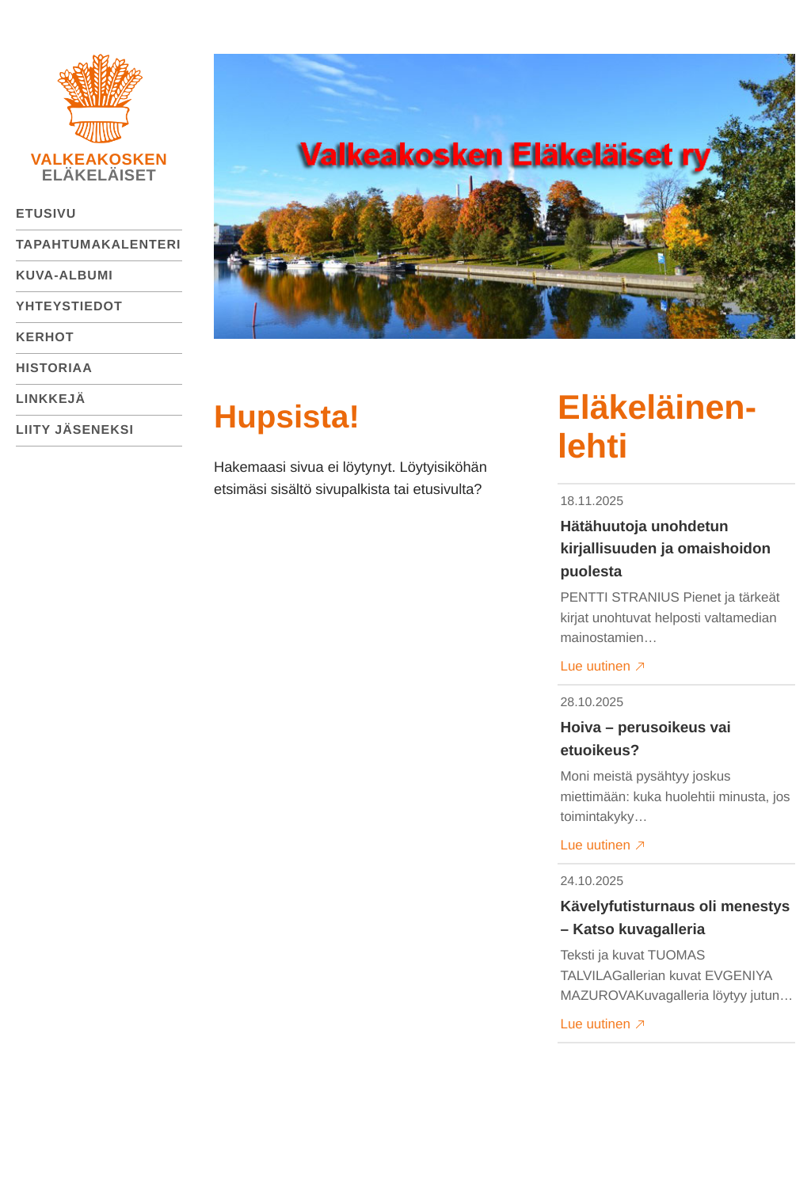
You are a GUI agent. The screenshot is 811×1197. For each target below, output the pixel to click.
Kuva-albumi (64, 276)
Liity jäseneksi (75, 430)
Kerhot (45, 337)
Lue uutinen (603, 666)
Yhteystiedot (69, 307)
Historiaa (54, 368)
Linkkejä (51, 399)
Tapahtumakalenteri (98, 245)
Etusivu (46, 214)
